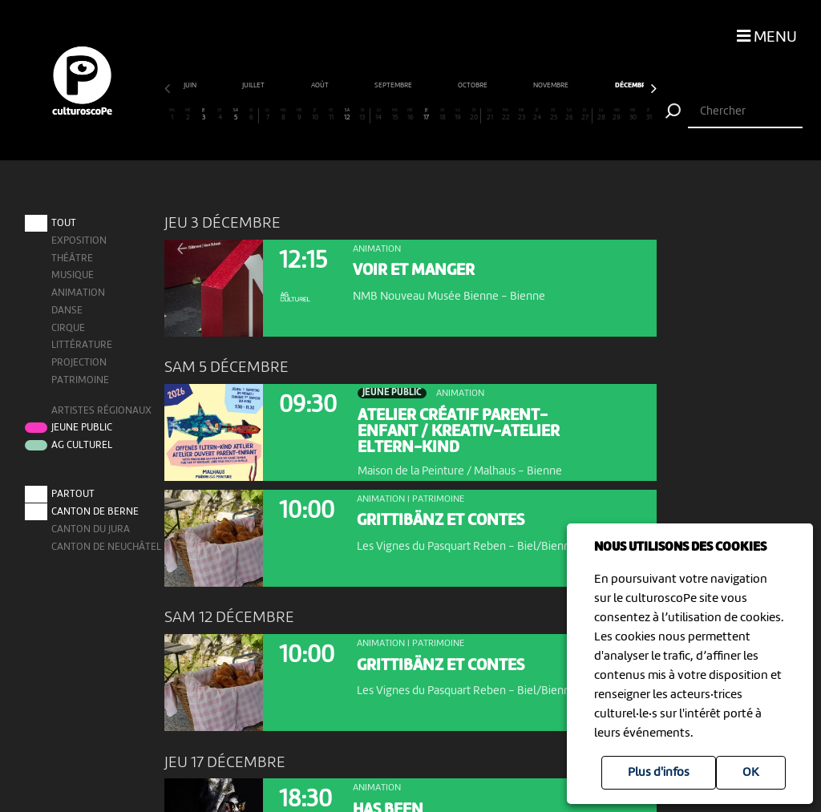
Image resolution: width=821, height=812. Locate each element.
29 (616, 114)
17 (426, 114)
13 (362, 114)
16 (410, 114)
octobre (236, 85)
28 (600, 114)
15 (394, 114)
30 (632, 114)
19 (458, 114)
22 (506, 114)
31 (648, 114)
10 (315, 114)
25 (553, 114)
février (541, 85)
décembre (396, 85)
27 (585, 114)
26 (569, 114)
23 (521, 114)
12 (346, 114)
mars (609, 85)
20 (473, 114)
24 (537, 114)
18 (442, 114)
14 (378, 114)
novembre (314, 85)
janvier (470, 85)
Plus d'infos (659, 772)
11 (331, 114)
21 (490, 114)
